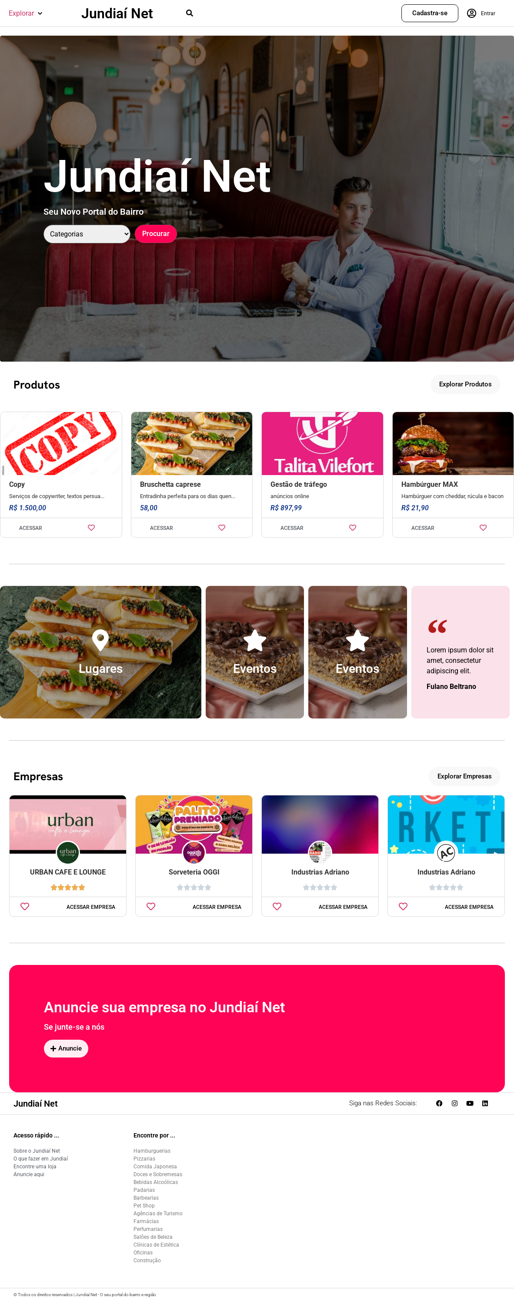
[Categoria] (86, 234)
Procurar (156, 233)
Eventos (255, 669)
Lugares (101, 669)
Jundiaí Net (117, 13)
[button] (26, 13)
